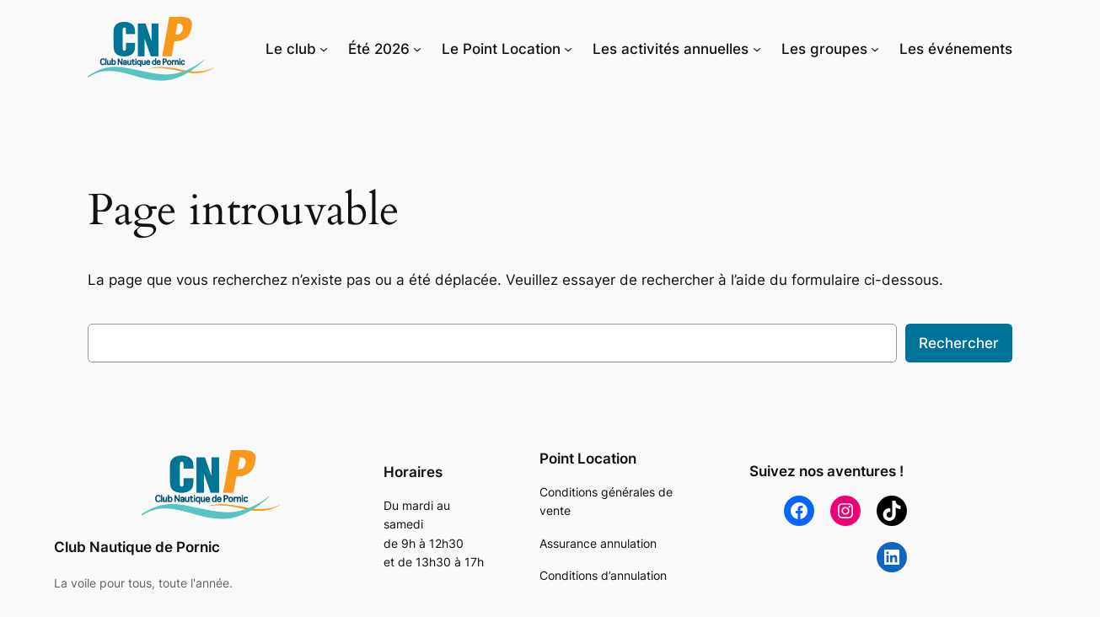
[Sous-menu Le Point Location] (568, 49)
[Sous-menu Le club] (323, 49)
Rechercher (959, 343)
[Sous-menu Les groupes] (875, 49)
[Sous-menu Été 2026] (417, 49)
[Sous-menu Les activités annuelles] (757, 49)
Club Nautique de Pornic (137, 547)
